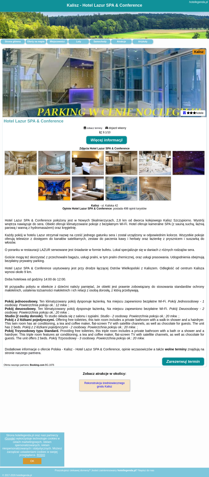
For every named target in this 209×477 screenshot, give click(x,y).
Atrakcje (121, 41)
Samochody (100, 41)
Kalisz (198, 52)
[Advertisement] (104, 434)
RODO (41, 455)
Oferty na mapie (36, 41)
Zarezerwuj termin (183, 361)
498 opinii (129, 208)
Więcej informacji (107, 140)
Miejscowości (57, 41)
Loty (78, 41)
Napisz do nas (146, 470)
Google (10, 438)
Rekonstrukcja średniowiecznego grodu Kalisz (104, 384)
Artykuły (142, 41)
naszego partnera (27, 353)
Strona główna (13, 41)
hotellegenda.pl (198, 2)
